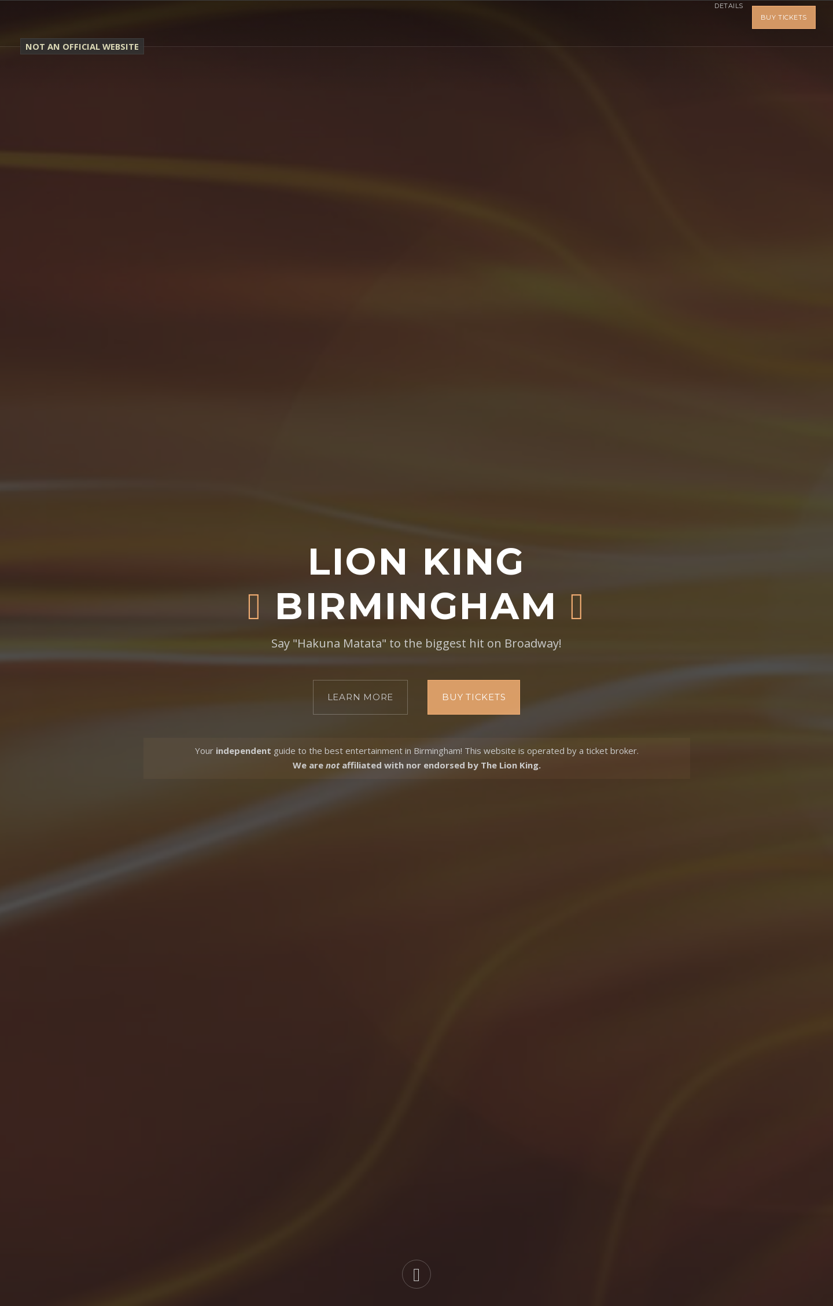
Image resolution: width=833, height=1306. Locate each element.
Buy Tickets (784, 23)
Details (720, 23)
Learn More (360, 696)
